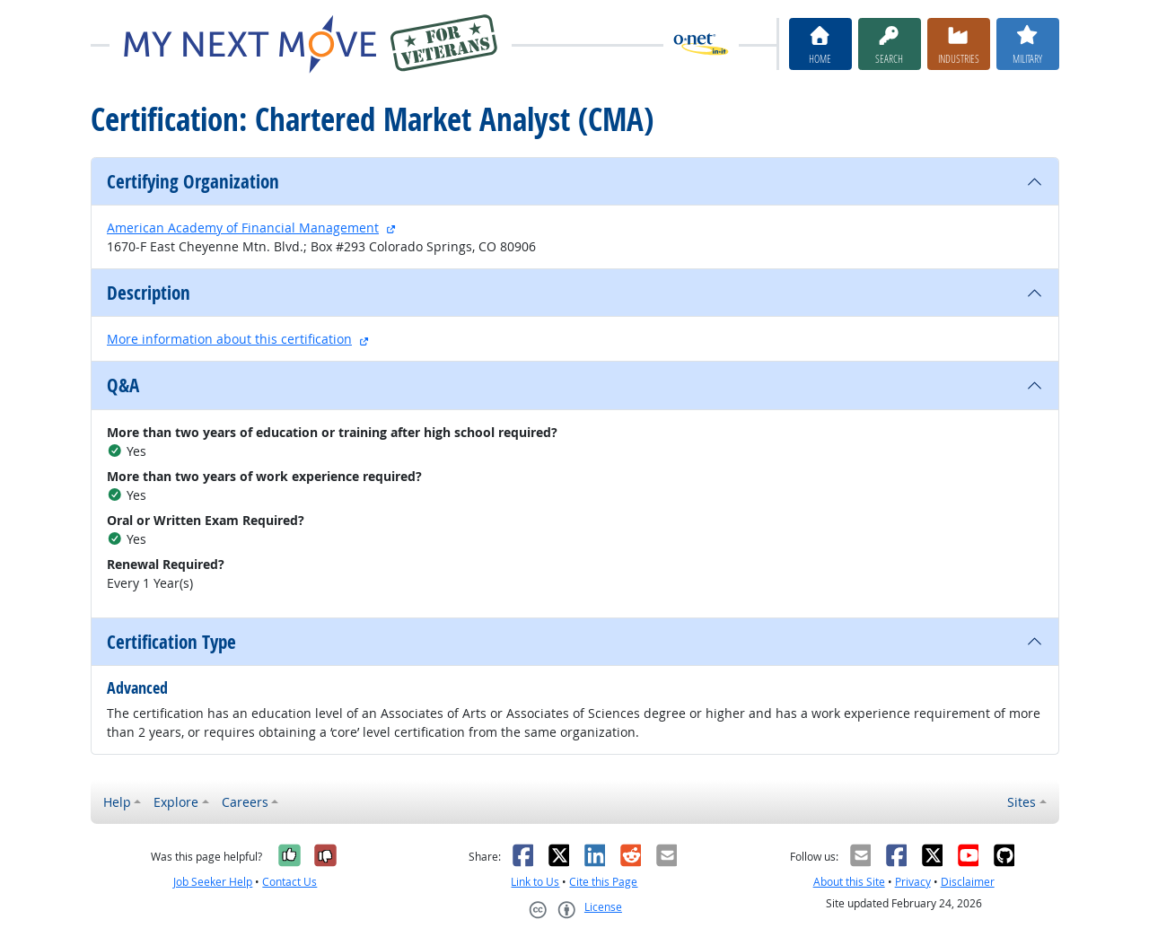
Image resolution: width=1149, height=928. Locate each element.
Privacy (913, 881)
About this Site (849, 881)
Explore (175, 801)
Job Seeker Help (212, 881)
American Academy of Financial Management (243, 227)
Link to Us (535, 881)
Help (117, 801)
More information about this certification (229, 338)
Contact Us (289, 881)
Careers (245, 801)
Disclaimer (968, 881)
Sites (1021, 801)
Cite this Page (603, 881)
